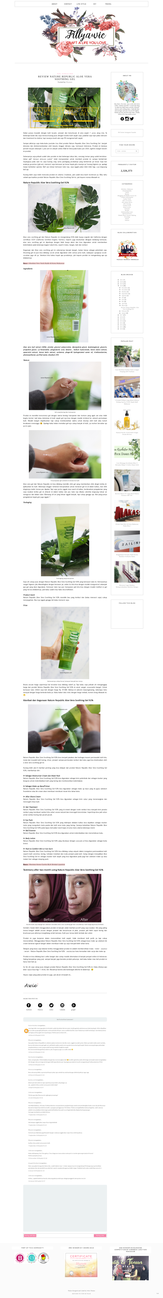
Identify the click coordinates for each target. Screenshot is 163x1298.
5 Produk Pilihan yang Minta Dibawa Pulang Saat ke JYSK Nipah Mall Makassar (127, 402)
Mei (123, 301)
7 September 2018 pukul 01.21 (37, 1115)
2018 (121, 286)
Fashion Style (127, 205)
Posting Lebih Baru (30, 1236)
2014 (121, 321)
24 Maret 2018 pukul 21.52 (36, 1075)
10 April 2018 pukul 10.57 (36, 1087)
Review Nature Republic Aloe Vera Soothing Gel (130, 308)
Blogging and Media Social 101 (127, 196)
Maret (124, 305)
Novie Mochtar (32, 1025)
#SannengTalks (127, 191)
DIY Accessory (127, 200)
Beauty (127, 194)
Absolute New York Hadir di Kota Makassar (46, 263)
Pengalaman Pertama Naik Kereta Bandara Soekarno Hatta (127, 555)
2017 (121, 315)
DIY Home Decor (127, 202)
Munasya (31, 1069)
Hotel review (127, 207)
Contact (68, 4)
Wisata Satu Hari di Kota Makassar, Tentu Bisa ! (127, 525)
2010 (121, 329)
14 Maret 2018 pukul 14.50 (36, 1035)
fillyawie (30, 1040)
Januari (124, 313)
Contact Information (127, 197)
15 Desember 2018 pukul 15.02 (37, 1158)
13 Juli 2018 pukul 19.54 (35, 1098)
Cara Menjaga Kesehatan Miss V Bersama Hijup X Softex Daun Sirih (127, 464)
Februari (124, 311)
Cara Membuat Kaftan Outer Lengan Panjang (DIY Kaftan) (127, 370)
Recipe (127, 210)
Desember (125, 288)
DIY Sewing (127, 204)
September (125, 293)
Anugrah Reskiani (33, 1163)
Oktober (124, 292)
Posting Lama (100, 1236)
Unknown (31, 1092)
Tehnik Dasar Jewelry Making (127, 215)
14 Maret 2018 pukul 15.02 (36, 1052)
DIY (94, 4)
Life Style (81, 4)
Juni (123, 299)
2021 (121, 280)
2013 (121, 323)
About (54, 4)
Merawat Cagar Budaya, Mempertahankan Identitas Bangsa (127, 586)
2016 (121, 317)
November (125, 290)
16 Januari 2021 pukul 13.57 (36, 1181)
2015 (121, 319)
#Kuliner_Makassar (127, 189)
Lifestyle (127, 209)
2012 (121, 325)
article (127, 218)
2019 (121, 284)
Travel (108, 4)
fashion (127, 220)
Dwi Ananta (31, 1057)
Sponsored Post (127, 213)
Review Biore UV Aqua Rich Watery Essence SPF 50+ (127, 494)
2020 (121, 282)
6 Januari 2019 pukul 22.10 (36, 1171)
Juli (123, 297)
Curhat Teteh (127, 199)
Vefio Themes (91, 1291)
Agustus (124, 295)
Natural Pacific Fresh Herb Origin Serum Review (127, 433)
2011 (121, 327)
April (123, 303)
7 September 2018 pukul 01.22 (37, 1125)
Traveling (127, 217)
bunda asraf (31, 1080)
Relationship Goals (127, 212)
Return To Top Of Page (81, 1293)
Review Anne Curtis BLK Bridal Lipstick (47, 865)
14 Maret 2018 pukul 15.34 (36, 1065)
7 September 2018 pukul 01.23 (37, 1135)
